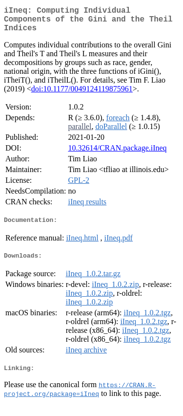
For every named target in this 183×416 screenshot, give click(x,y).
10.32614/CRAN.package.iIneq (117, 154)
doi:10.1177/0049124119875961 (82, 94)
